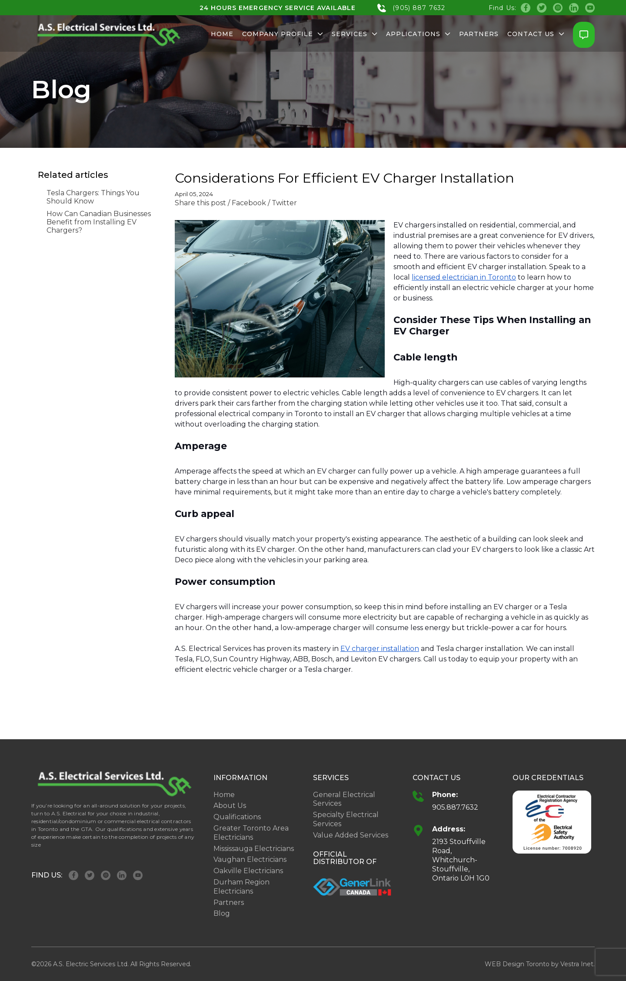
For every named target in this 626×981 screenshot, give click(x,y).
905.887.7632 (455, 807)
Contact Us (535, 34)
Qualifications (237, 817)
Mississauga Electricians (253, 848)
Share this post (200, 203)
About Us (229, 805)
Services (354, 34)
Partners (479, 34)
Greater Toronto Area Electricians (251, 832)
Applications (418, 34)
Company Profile (282, 34)
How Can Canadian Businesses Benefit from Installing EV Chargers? (99, 222)
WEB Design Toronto (517, 964)
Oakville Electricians (248, 871)
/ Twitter (282, 203)
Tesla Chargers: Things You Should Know (93, 197)
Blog (221, 913)
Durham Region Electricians (241, 886)
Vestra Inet (576, 964)
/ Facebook (247, 203)
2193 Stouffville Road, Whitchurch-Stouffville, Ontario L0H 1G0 (460, 860)
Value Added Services (350, 835)
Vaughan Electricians (249, 859)
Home (222, 34)
